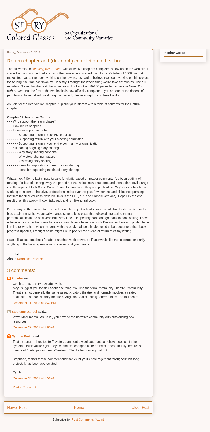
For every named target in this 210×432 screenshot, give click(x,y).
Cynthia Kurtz (22, 336)
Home (79, 407)
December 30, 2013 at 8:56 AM (34, 378)
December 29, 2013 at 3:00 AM (34, 327)
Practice (37, 259)
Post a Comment (24, 387)
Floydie (17, 278)
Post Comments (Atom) (87, 419)
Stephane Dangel (24, 311)
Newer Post (17, 407)
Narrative (23, 259)
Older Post (140, 407)
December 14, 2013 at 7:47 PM (34, 303)
